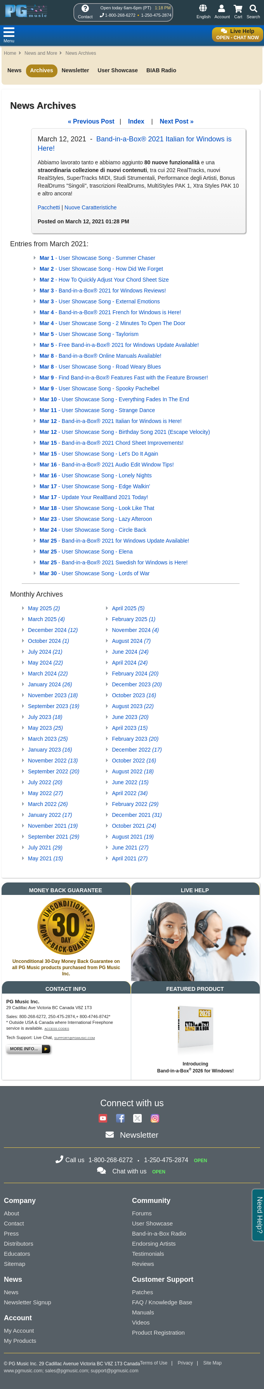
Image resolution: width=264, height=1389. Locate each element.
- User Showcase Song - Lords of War (95, 573)
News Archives (81, 53)
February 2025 (133, 619)
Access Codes (56, 1028)
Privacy (185, 1363)
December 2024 (53, 630)
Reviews (143, 1263)
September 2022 (53, 771)
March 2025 (46, 619)
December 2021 (137, 815)
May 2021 (45, 858)
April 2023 (130, 728)
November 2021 (53, 826)
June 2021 (130, 847)
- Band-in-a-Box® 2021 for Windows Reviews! (103, 290)
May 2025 (44, 608)
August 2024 (131, 641)
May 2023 (45, 728)
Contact (14, 1223)
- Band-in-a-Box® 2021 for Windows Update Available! (114, 541)
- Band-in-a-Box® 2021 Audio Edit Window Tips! (107, 464)
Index (136, 121)
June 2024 (130, 652)
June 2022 (130, 782)
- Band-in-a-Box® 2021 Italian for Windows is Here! (111, 421)
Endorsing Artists (154, 1243)
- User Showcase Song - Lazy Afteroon (96, 519)
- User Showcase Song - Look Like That (97, 508)
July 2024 (45, 652)
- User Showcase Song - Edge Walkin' (95, 486)
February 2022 (135, 804)
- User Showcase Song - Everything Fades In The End (114, 399)
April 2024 (130, 663)
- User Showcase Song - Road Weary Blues (100, 367)
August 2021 (132, 837)
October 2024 (48, 641)
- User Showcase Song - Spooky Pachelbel (99, 388)
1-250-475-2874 (156, 15)
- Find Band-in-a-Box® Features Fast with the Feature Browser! (124, 377)
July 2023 (45, 717)
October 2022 (134, 760)
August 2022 (132, 771)
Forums (142, 1213)
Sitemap (14, 1263)
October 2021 (134, 826)
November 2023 (53, 695)
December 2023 (137, 684)
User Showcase (118, 70)
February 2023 (135, 739)
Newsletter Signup (27, 1302)
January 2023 (50, 750)
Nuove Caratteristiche (90, 207)
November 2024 (135, 630)
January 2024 (50, 684)
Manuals (143, 1312)
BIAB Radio (161, 70)
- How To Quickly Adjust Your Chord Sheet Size (104, 280)
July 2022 (45, 782)
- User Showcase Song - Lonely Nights (96, 475)
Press (11, 1233)
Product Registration (158, 1332)
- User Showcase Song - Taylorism (89, 334)
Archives (41, 70)
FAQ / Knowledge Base (162, 1302)
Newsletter (75, 70)
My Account (19, 1330)
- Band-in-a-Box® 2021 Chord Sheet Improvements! (112, 443)
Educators (17, 1253)
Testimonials (148, 1253)
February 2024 (135, 673)
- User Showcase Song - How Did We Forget (101, 269)
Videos (141, 1322)
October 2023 (134, 695)
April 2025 (128, 608)
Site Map (212, 1363)
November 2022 (53, 760)
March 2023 (48, 739)
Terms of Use (154, 1363)
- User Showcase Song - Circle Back (93, 530)
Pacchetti (49, 207)
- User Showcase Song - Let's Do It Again (99, 454)
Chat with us (129, 1171)
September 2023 (53, 706)
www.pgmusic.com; (24, 1370)
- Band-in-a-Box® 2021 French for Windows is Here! (110, 312)
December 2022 (137, 750)
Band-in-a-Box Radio (159, 1233)
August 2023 (132, 706)
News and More (40, 53)
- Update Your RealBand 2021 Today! (94, 497)
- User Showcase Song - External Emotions (100, 301)
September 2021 (53, 837)
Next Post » (176, 121)
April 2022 (130, 793)
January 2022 (50, 815)
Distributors (18, 1243)
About (11, 1213)
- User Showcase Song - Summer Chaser (97, 258)
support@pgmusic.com (74, 1038)
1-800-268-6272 (120, 15)
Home (10, 53)
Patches (142, 1292)
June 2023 (130, 717)
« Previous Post (91, 121)
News (14, 70)
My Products (20, 1340)
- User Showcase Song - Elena (86, 551)
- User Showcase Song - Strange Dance (97, 410)
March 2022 (48, 804)
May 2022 (45, 793)
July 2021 (45, 847)
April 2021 (130, 858)
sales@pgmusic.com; (68, 1370)
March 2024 (48, 673)
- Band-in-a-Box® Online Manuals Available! (101, 356)
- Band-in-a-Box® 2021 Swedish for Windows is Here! (114, 562)
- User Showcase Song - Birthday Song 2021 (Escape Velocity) (125, 432)
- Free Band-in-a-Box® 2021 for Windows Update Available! (119, 345)
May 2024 (45, 663)
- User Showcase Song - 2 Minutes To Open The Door (112, 323)
